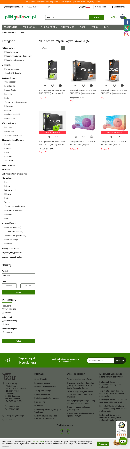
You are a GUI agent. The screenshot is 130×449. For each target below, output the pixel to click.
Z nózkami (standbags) (13, 231)
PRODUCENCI (30, 27)
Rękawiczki (8, 106)
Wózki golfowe (9, 123)
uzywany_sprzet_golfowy (13, 257)
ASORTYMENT (11, 27)
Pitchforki (8, 156)
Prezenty (6, 169)
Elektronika (7, 65)
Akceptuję (103, 444)
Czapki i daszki (10, 82)
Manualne (8, 127)
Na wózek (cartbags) (12, 227)
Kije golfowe (8, 178)
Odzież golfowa (9, 78)
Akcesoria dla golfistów (12, 140)
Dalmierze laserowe (12, 69)
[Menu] (125, 422)
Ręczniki (7, 144)
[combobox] (52, 48)
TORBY (96, 27)
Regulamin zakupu (42, 383)
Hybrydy (7, 194)
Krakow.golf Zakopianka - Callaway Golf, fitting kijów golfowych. (110, 384)
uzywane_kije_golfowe (12, 253)
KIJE (106, 27)
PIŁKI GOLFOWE (49, 27)
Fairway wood (9, 190)
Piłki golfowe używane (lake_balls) (18, 56)
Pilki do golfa (8, 48)
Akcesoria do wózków (13, 135)
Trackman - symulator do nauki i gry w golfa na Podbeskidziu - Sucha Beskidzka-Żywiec (80, 385)
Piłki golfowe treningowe (14, 60)
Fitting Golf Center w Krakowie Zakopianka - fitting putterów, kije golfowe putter (112, 408)
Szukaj (18, 292)
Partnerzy (38, 406)
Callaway (8, 214)
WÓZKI (84, 27)
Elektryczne (9, 131)
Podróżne (8, 244)
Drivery (7, 186)
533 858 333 (14, 406)
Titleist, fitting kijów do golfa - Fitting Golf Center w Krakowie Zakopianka (111, 393)
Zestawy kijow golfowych (14, 206)
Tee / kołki (8, 160)
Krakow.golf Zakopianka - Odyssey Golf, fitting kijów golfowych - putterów (110, 417)
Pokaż (18, 341)
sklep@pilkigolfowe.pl (14, 416)
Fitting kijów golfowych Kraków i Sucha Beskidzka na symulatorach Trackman (81, 394)
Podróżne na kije (11, 240)
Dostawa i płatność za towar (45, 387)
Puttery (7, 198)
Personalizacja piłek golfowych (80, 379)
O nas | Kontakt (40, 379)
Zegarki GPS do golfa (12, 73)
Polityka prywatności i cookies (46, 398)
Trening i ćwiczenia (10, 248)
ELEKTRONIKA (68, 27)
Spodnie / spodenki (12, 114)
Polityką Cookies (38, 442)
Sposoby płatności (42, 394)
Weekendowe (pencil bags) (15, 235)
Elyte (6, 218)
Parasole (8, 148)
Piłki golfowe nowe (12, 52)
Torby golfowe (8, 223)
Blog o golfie (39, 402)
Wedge (7, 202)
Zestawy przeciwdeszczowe (15, 102)
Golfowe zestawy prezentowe (14, 174)
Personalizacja (8, 165)
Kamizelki (8, 94)
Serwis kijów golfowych (13, 210)
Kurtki (6, 98)
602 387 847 (14, 409)
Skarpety (8, 110)
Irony (6, 182)
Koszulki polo (9, 86)
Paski (6, 152)
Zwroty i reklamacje (42, 391)
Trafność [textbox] (43, 48)
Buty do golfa (9, 118)
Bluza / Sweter (10, 90)
